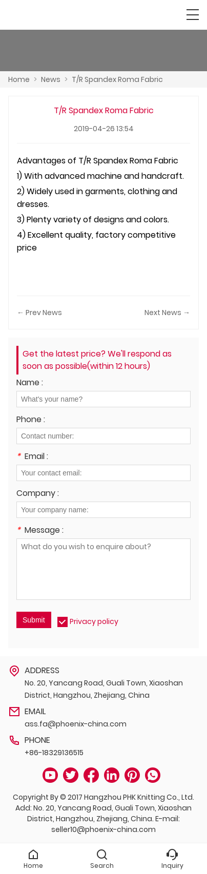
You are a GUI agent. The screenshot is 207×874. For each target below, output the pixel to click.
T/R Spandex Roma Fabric (117, 79)
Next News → (167, 312)
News (50, 79)
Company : (37, 494)
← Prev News (39, 312)
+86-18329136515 (54, 752)
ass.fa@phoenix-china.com (76, 724)
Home (19, 79)
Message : (40, 531)
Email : (32, 457)
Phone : (30, 420)
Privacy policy (94, 621)
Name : (29, 383)
